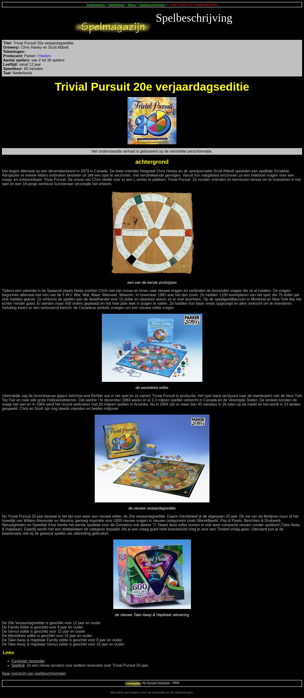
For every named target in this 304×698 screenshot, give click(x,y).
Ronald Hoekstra (158, 682)
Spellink (18, 665)
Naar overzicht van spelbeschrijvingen (34, 673)
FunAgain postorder (28, 661)
